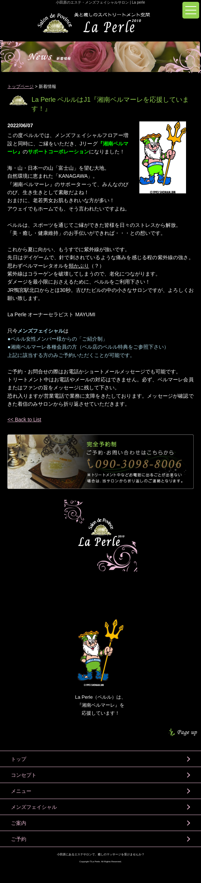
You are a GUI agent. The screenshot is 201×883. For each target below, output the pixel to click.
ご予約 (18, 839)
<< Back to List (24, 419)
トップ (18, 759)
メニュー (21, 791)
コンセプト (23, 775)
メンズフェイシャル (34, 807)
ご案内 (18, 823)
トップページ (20, 86)
